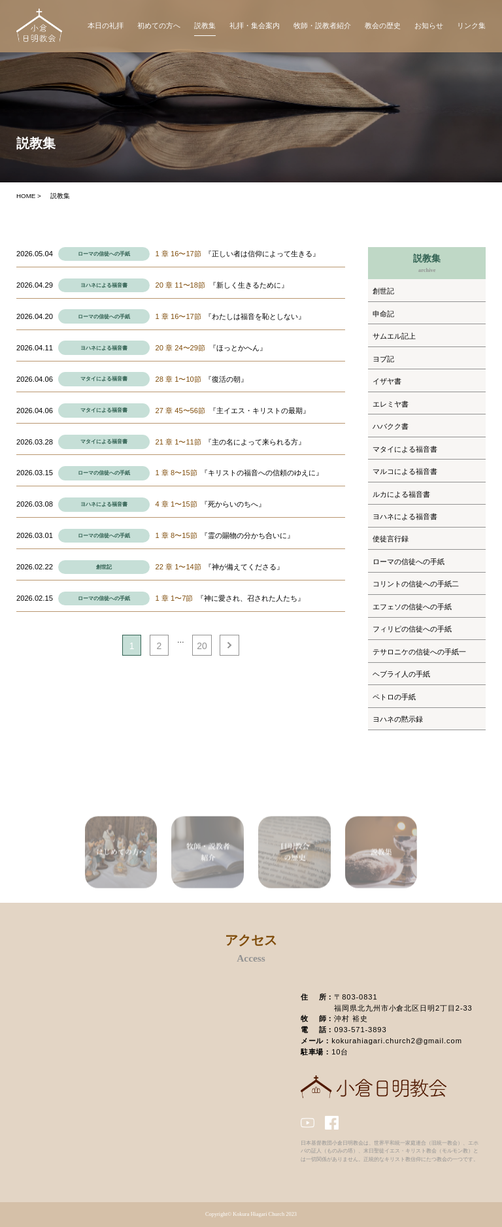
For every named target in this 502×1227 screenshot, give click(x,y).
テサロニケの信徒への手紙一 (419, 652)
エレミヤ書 (391, 404)
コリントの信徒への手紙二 (416, 584)
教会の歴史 (383, 25)
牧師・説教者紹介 (322, 25)
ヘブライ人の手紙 (401, 674)
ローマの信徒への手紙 (104, 254)
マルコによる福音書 (405, 471)
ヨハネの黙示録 (398, 719)
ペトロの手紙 (394, 697)
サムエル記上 (394, 336)
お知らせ (428, 25)
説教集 (205, 25)
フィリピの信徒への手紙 (412, 629)
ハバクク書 (391, 426)
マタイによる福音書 (103, 379)
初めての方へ (158, 25)
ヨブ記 (383, 359)
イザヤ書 (387, 381)
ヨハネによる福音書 (103, 285)
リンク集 (471, 25)
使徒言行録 (391, 539)
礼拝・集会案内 (254, 25)
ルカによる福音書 (401, 494)
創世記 (104, 567)
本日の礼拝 (106, 25)
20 (202, 646)
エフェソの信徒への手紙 (412, 607)
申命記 (383, 314)
